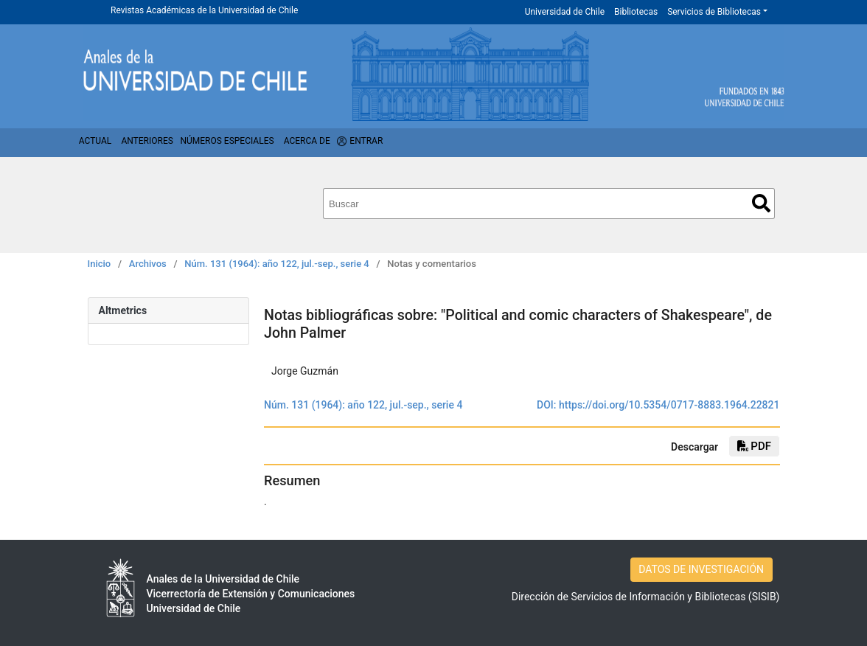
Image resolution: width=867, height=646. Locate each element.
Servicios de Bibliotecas (714, 12)
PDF (754, 446)
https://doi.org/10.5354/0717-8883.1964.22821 (669, 405)
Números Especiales (227, 141)
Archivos (148, 263)
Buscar (761, 203)
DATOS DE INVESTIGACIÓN (701, 569)
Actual (95, 141)
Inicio (99, 263)
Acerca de (307, 141)
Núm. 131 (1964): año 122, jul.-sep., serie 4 (276, 263)
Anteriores (147, 141)
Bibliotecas (636, 12)
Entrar (366, 141)
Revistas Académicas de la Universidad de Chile (204, 10)
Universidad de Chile (565, 12)
